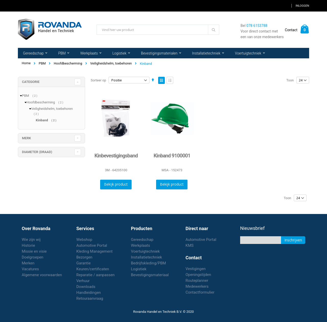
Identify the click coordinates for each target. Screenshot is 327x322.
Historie (28, 245)
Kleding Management (94, 251)
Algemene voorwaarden (42, 275)
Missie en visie (34, 251)
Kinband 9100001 (172, 156)
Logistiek (139, 269)
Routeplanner (196, 280)
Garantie (83, 263)
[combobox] (158, 30)
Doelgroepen (32, 257)
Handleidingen (88, 292)
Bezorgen (84, 257)
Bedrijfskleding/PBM (148, 263)
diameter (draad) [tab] (37, 152)
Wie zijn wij (31, 239)
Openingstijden (198, 274)
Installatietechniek (146, 257)
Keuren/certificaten (92, 269)
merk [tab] (26, 138)
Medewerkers (196, 286)
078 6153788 (257, 26)
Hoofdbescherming (68, 63)
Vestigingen (195, 268)
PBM (42, 63)
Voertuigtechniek (145, 251)
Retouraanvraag (89, 298)
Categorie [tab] (31, 82)
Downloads (86, 286)
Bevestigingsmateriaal (150, 275)
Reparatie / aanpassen (95, 275)
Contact (291, 30)
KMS (189, 245)
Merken (28, 263)
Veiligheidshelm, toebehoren (111, 63)
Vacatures (30, 269)
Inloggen (302, 5)
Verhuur (83, 280)
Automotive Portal (91, 245)
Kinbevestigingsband (116, 156)
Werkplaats (140, 245)
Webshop (84, 239)
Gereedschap (142, 239)
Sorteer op (98, 80)
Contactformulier (199, 292)
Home (26, 63)
